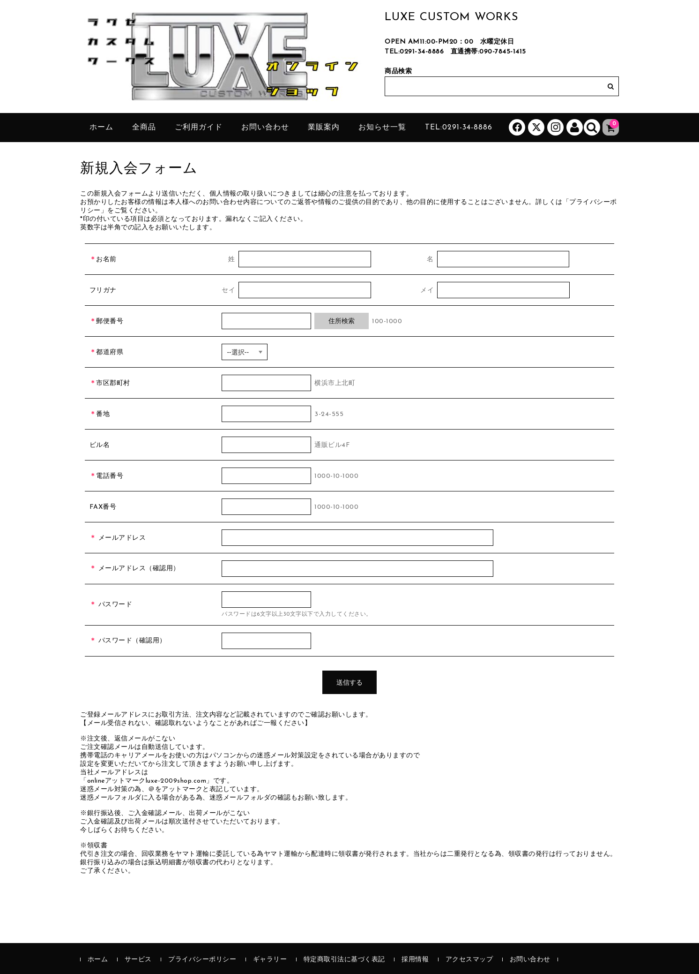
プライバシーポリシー (202, 959)
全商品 (144, 127)
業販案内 (324, 127)
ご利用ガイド (199, 127)
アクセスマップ (469, 959)
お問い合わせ (265, 127)
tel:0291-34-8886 (458, 127)
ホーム (101, 127)
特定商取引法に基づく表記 (344, 959)
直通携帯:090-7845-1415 (488, 51)
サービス (138, 959)
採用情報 (415, 959)
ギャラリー (270, 959)
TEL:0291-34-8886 (414, 51)
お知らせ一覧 (382, 127)
